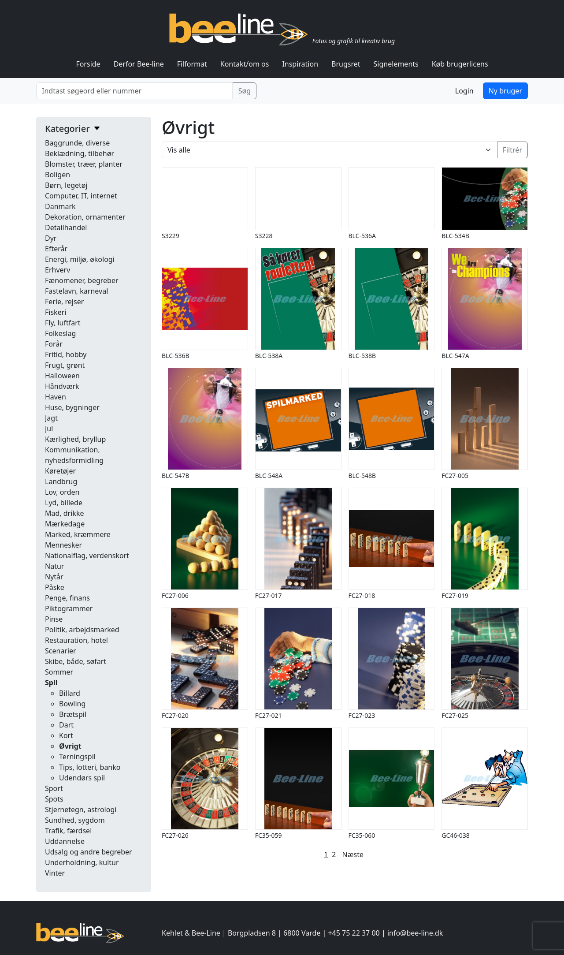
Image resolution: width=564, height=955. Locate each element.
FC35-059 (268, 835)
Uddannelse (65, 841)
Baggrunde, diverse (77, 143)
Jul (49, 428)
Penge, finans (67, 598)
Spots (54, 799)
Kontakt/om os (244, 64)
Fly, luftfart (63, 323)
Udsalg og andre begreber (88, 852)
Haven (55, 397)
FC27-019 (455, 595)
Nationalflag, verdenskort (87, 555)
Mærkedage (65, 524)
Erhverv (57, 270)
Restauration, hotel (76, 640)
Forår (54, 344)
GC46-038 (456, 835)
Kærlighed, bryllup (75, 439)
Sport (54, 788)
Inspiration (300, 64)
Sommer (59, 672)
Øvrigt (70, 746)
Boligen (57, 174)
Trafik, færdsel (68, 831)
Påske (54, 587)
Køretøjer (60, 471)
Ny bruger (505, 91)
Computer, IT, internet (81, 196)
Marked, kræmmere (78, 534)
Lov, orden (62, 492)
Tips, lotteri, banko (89, 767)
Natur (54, 566)
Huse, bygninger (72, 407)
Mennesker (63, 545)
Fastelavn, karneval (76, 291)
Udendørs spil (82, 778)
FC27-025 (455, 715)
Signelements (396, 64)
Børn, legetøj (66, 185)
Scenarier (60, 651)
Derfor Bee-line (139, 64)
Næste (353, 854)
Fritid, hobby (65, 354)
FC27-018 (362, 595)
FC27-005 (455, 475)
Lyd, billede (63, 502)
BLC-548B (362, 475)
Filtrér (512, 150)
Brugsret (345, 64)
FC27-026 (175, 835)
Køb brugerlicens (460, 64)
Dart (66, 725)
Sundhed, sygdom (75, 820)
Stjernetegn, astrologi (80, 809)
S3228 (264, 235)
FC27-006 (175, 595)
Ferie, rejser (64, 301)
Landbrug (61, 481)
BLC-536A (362, 235)
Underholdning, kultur (82, 862)
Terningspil (77, 756)
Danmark (60, 206)
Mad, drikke (64, 513)
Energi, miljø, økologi (80, 259)
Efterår (56, 249)
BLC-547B (175, 475)
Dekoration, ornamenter (85, 217)
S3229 (170, 235)
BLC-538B (362, 355)
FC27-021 (268, 715)
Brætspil (72, 714)
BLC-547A (455, 355)
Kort (66, 735)
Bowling (72, 704)
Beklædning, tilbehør (79, 153)
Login (464, 91)
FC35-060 (362, 835)
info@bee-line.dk (415, 933)
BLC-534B (455, 235)
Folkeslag (60, 333)
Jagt (51, 418)
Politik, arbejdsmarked (82, 629)
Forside (88, 64)
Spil (51, 682)
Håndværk (62, 386)
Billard (69, 693)
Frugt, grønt (65, 365)
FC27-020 (175, 715)
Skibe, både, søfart (75, 661)
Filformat (192, 64)
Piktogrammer (69, 608)
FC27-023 (362, 715)
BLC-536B (175, 355)
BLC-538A (268, 355)
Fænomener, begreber (82, 280)
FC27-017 (268, 595)
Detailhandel (66, 227)
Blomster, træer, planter (83, 164)
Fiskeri (55, 312)
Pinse (54, 619)
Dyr (50, 238)
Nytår (54, 577)
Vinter (55, 873)
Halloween (62, 376)
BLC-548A (268, 475)
